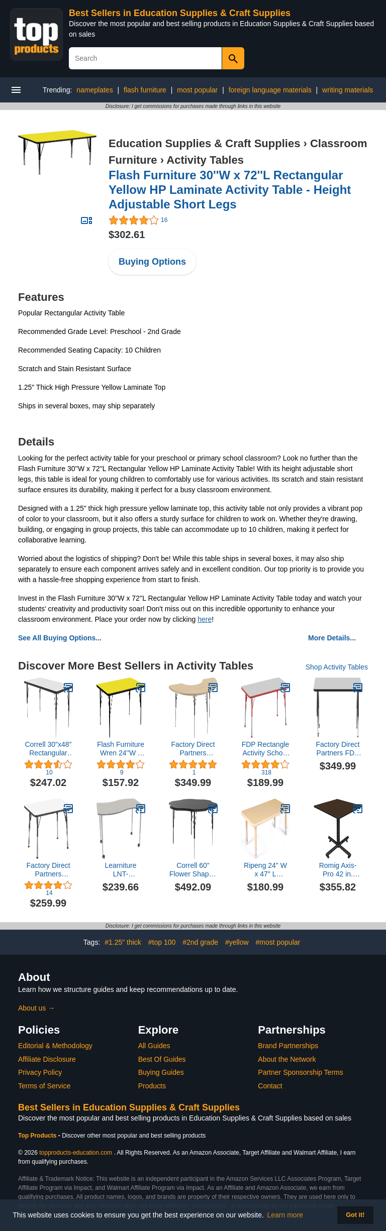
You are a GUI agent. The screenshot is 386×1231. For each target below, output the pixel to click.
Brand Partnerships (288, 1046)
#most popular (277, 942)
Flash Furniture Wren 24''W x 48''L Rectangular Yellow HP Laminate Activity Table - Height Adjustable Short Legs (120, 748)
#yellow (237, 942)
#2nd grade (200, 942)
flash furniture (145, 90)
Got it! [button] (355, 1214)
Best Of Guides (162, 1059)
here (205, 619)
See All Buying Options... (60, 638)
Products (152, 1086)
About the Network (287, 1059)
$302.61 (127, 234)
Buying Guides (161, 1072)
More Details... (332, 638)
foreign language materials (270, 90)
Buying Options (152, 262)
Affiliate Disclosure (47, 1059)
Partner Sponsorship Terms (300, 1072)
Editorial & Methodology (55, 1046)
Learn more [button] (285, 1215)
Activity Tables (205, 160)
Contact (270, 1086)
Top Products (38, 1135)
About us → (36, 1008)
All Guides (154, 1046)
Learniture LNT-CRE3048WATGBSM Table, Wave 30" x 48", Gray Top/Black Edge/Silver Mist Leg (120, 869)
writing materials (347, 90)
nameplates (94, 90)
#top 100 (162, 942)
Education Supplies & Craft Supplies (204, 143)
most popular (197, 90)
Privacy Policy (40, 1072)
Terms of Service (44, 1086)
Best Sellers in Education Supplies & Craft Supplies (180, 13)
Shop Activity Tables (337, 667)
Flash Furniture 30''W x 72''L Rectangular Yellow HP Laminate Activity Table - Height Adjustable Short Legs (230, 189)
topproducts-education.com (75, 1152)
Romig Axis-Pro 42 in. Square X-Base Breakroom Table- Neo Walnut (338, 869)
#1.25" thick (123, 942)
